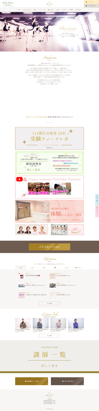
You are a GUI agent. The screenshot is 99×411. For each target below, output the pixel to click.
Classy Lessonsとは (27, 9)
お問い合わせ (78, 9)
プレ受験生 (70, 9)
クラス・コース (42, 9)
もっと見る (49, 303)
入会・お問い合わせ (90, 5)
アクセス (64, 9)
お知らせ (58, 9)
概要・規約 (50, 9)
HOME (19, 9)
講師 (35, 9)
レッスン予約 (89, 2)
